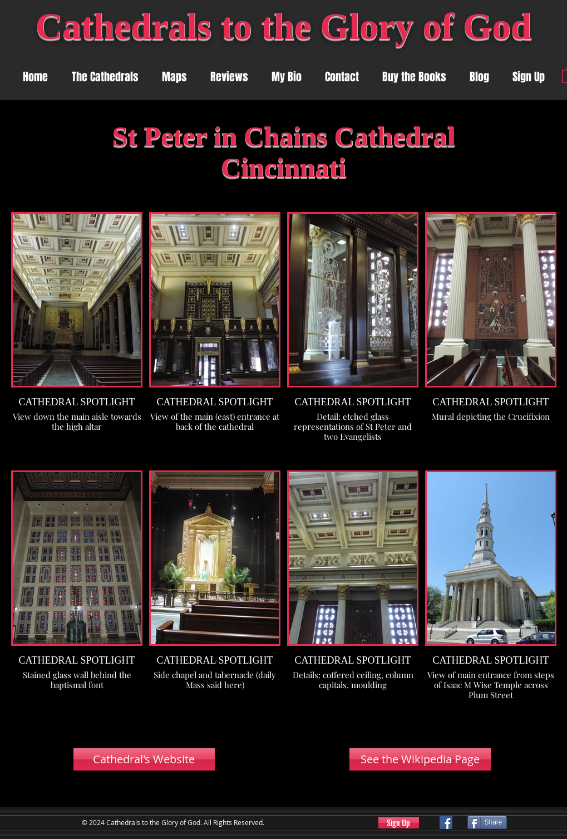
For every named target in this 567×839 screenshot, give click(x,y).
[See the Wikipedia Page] (420, 759)
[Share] (487, 822)
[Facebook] (446, 822)
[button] (174, 77)
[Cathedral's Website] (144, 759)
